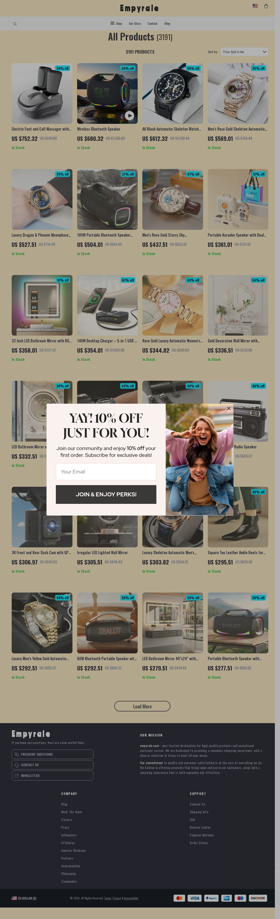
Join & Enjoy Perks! (106, 494)
